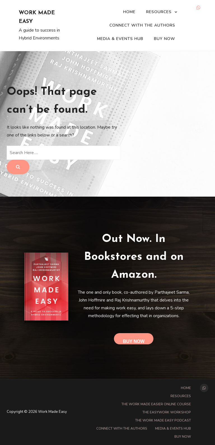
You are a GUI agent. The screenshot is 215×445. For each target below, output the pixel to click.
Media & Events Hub (120, 38)
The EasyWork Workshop (166, 412)
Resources (159, 12)
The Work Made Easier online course (156, 404)
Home (129, 12)
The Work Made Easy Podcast (163, 420)
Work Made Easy (37, 17)
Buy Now (164, 38)
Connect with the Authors (142, 25)
